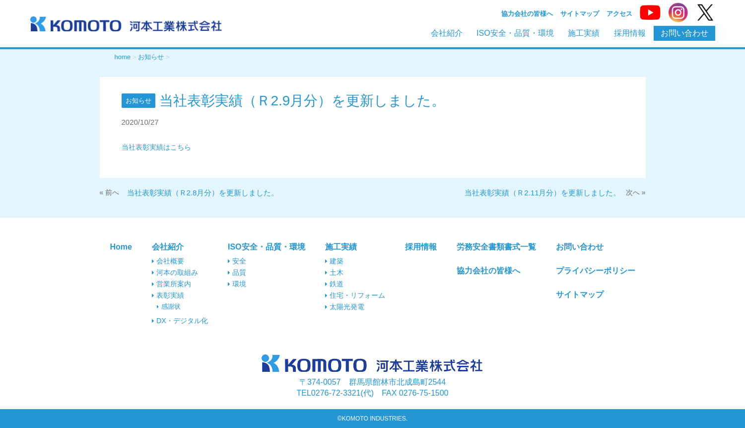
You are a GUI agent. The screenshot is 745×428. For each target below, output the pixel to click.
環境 (237, 284)
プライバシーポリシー (595, 270)
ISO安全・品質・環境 (515, 33)
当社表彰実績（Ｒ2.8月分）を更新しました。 (203, 192)
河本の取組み (175, 272)
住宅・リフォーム (355, 295)
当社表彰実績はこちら (156, 147)
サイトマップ (579, 14)
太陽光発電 (344, 307)
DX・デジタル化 (180, 321)
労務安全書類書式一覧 (496, 247)
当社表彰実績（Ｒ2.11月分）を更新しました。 (542, 192)
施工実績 (584, 33)
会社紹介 (447, 33)
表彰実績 (168, 295)
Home (121, 247)
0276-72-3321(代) (335, 393)
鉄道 (334, 284)
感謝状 (169, 306)
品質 (237, 272)
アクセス (619, 14)
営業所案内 (171, 284)
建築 (334, 261)
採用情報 (630, 33)
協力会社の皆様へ (527, 14)
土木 (334, 272)
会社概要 (168, 261)
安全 (237, 261)
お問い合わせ (684, 33)
